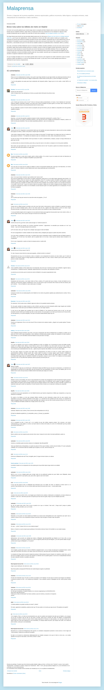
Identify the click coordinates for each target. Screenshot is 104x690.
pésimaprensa (80, 60)
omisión (79, 57)
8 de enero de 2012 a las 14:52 (23, 420)
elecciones (79, 48)
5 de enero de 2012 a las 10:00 (20, 154)
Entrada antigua (66, 671)
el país (23, 66)
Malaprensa (20, 8)
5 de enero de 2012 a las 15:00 (23, 290)
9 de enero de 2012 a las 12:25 (26, 463)
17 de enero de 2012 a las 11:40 (23, 575)
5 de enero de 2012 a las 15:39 (22, 330)
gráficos (79, 54)
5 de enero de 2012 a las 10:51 (23, 220)
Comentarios (80, 100)
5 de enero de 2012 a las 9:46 (22, 128)
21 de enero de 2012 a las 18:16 (21, 602)
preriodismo (80, 59)
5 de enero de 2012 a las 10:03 (20, 164)
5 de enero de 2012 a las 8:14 (22, 116)
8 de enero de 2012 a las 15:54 (20, 432)
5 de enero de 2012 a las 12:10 (22, 265)
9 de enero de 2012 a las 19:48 (20, 482)
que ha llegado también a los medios (55, 33)
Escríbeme (79, 27)
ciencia (78, 43)
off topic (79, 55)
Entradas (79, 97)
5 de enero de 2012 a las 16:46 (22, 391)
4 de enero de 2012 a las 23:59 (23, 75)
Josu (12, 128)
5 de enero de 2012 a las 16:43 (20, 377)
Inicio (40, 671)
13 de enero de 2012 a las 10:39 (23, 513)
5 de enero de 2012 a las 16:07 (23, 364)
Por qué (79, 24)
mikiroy (13, 330)
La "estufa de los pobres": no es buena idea (87, 80)
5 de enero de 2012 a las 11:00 (23, 248)
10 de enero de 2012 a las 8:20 (21, 493)
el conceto (79, 47)
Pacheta (13, 89)
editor (82, 26)
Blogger (60, 682)
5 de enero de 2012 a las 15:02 (23, 301)
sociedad (79, 64)
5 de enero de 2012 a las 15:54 (22, 342)
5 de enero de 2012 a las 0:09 (22, 89)
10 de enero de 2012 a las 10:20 (23, 503)
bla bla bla (79, 40)
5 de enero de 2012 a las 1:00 (23, 100)
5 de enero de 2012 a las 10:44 (21, 204)
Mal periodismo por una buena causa (85, 71)
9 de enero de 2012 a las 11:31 (20, 454)
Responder (13, 84)
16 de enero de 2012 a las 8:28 (23, 547)
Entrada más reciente (12, 671)
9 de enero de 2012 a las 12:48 (23, 472)
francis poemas (14, 463)
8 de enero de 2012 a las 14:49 (23, 408)
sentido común (80, 62)
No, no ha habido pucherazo (83, 73)
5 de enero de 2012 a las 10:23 (23, 175)
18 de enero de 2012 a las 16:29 (23, 587)
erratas (78, 52)
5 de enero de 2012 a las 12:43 (22, 279)
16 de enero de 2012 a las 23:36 (31, 563)
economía (20, 66)
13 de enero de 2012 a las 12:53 (23, 524)
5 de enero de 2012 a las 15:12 (23, 320)
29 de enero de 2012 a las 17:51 (31, 628)
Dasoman (13, 100)
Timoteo (13, 265)
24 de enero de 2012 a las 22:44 (20, 614)
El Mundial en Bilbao (81, 82)
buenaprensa (14, 66)
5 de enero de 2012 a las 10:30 (23, 193)
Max (12, 154)
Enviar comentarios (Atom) (19, 673)
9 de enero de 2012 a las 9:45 (23, 441)
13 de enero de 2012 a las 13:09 (23, 536)
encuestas (79, 50)
